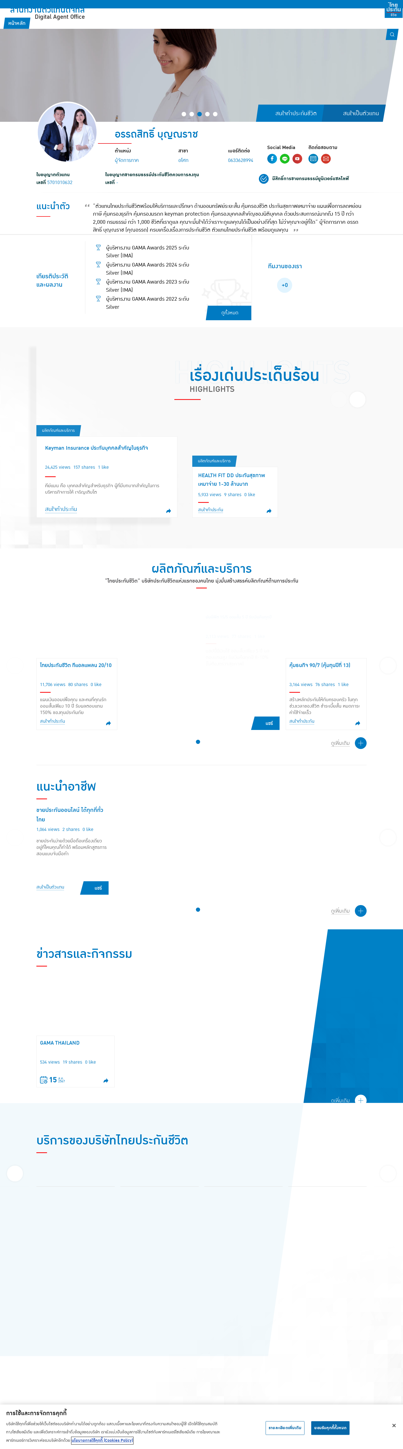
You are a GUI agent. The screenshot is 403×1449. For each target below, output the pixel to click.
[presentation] (339, 399)
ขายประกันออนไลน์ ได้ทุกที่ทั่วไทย (69, 814)
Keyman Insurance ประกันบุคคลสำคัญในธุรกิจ (96, 448)
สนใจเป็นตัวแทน (50, 887)
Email (326, 159)
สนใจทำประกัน (61, 509)
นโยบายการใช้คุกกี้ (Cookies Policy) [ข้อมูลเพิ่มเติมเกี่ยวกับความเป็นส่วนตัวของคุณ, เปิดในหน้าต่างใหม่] (102, 1440)
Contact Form (313, 159)
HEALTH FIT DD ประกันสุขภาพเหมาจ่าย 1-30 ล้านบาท (231, 480)
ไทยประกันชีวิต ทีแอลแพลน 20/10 (76, 665)
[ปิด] (394, 1425)
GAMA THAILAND (60, 1043)
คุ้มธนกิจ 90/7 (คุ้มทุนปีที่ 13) (319, 665)
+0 (285, 285)
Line (285, 159)
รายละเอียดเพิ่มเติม (285, 1427)
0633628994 (240, 160)
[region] (201, 1427)
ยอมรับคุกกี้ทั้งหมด (330, 1427)
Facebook (272, 159)
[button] (184, 114)
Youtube (297, 159)
